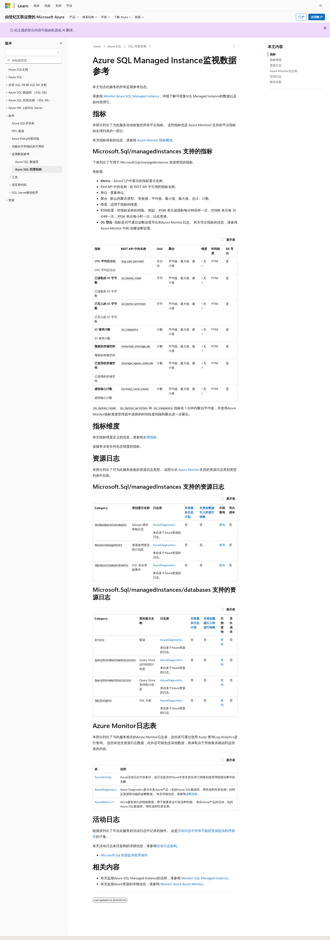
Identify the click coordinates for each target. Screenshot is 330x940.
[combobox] (33, 52)
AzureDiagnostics (164, 525)
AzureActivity (103, 777)
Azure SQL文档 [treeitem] (18, 69)
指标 (273, 54)
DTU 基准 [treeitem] (18, 131)
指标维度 (276, 60)
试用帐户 (317, 17)
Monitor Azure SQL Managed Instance (131, 96)
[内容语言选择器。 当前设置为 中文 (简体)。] (16, 933)
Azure (97, 46)
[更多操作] (233, 46)
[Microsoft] (8, 5)
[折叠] (61, 43)
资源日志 (276, 65)
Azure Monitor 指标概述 (155, 140)
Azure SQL (114, 46)
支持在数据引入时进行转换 (207, 512)
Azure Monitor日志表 (283, 71)
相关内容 (276, 82)
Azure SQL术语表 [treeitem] (23, 123)
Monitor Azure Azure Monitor (181, 884)
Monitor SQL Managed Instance (204, 878)
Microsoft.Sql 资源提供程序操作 (124, 855)
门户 (301, 17)
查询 (222, 525)
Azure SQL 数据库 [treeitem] (27, 162)
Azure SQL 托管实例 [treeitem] (28, 169)
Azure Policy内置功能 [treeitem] (25, 139)
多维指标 (150, 437)
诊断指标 (192, 794)
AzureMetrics (103, 802)
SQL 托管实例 (137, 46)
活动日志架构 (167, 846)
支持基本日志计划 (189, 512)
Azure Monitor (189, 469)
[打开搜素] (321, 5)
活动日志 (276, 76)
